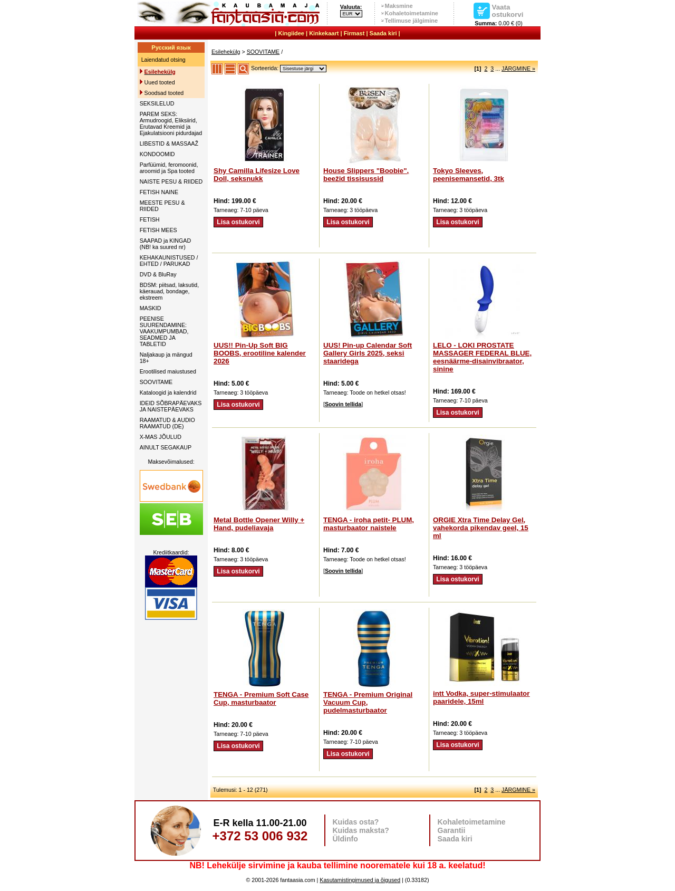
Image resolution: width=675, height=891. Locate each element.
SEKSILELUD (157, 103)
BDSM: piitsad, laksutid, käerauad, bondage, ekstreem (169, 291)
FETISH (150, 219)
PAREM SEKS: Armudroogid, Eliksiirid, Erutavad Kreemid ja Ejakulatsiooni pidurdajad (171, 123)
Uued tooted (159, 82)
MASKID (150, 308)
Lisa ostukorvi (238, 222)
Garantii (452, 830)
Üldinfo (345, 839)
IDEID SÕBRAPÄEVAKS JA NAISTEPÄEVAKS (171, 406)
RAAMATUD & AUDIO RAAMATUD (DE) (167, 423)
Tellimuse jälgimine (411, 20)
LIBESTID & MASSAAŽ (169, 143)
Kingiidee (291, 33)
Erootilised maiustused (168, 371)
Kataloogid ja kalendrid (168, 392)
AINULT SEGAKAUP (166, 447)
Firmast (354, 33)
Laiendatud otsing (163, 59)
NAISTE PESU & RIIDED (171, 181)
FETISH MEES (158, 230)
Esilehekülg (225, 52)
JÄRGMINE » (518, 68)
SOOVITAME (156, 382)
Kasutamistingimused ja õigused (360, 880)
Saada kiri (383, 33)
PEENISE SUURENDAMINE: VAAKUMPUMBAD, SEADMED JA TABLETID (164, 331)
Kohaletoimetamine (411, 13)
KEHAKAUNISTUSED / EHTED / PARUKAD (169, 260)
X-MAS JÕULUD (160, 437)
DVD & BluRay (158, 274)
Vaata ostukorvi (508, 10)
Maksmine (399, 6)
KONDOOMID (157, 154)
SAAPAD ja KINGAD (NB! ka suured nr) (165, 243)
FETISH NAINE (159, 192)
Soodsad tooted (164, 93)
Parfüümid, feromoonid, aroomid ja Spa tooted (169, 167)
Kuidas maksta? (361, 830)
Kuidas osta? (356, 822)
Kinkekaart (324, 33)
